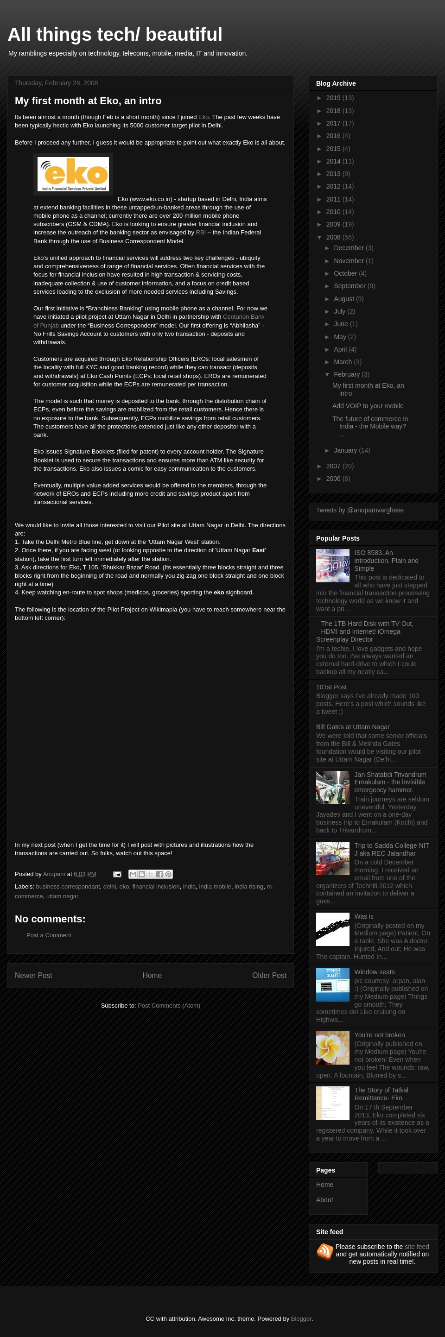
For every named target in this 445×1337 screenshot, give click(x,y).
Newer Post (33, 975)
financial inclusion (156, 886)
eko (124, 886)
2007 (334, 466)
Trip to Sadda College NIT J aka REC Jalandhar (392, 849)
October (346, 273)
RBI (202, 232)
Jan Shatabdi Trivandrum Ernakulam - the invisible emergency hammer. (391, 782)
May (341, 337)
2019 (334, 97)
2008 (334, 237)
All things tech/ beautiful (114, 34)
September (350, 286)
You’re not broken (380, 1035)
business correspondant (68, 886)
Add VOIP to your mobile (368, 406)
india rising (249, 886)
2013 (334, 173)
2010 (334, 211)
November (349, 261)
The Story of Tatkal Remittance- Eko (381, 1094)
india (189, 886)
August (345, 299)
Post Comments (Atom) (169, 1005)
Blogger (301, 1318)
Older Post (269, 975)
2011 (334, 199)
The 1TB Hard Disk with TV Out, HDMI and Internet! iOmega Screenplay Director (364, 631)
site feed (417, 1246)
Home (152, 975)
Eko (203, 117)
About (324, 1200)
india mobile (215, 886)
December (349, 248)
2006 (334, 478)
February (348, 374)
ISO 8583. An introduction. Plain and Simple (387, 560)
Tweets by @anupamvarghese (360, 510)
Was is (364, 916)
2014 (334, 161)
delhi (109, 886)
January (346, 450)
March (344, 362)
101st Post (331, 687)
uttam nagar (62, 896)
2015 (334, 148)
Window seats (375, 972)
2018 (334, 110)
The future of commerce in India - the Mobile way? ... (370, 426)
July (340, 311)
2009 (334, 224)
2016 (334, 135)
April (341, 349)
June (342, 324)
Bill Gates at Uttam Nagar (353, 727)
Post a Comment (48, 935)
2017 (334, 123)
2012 (334, 186)
